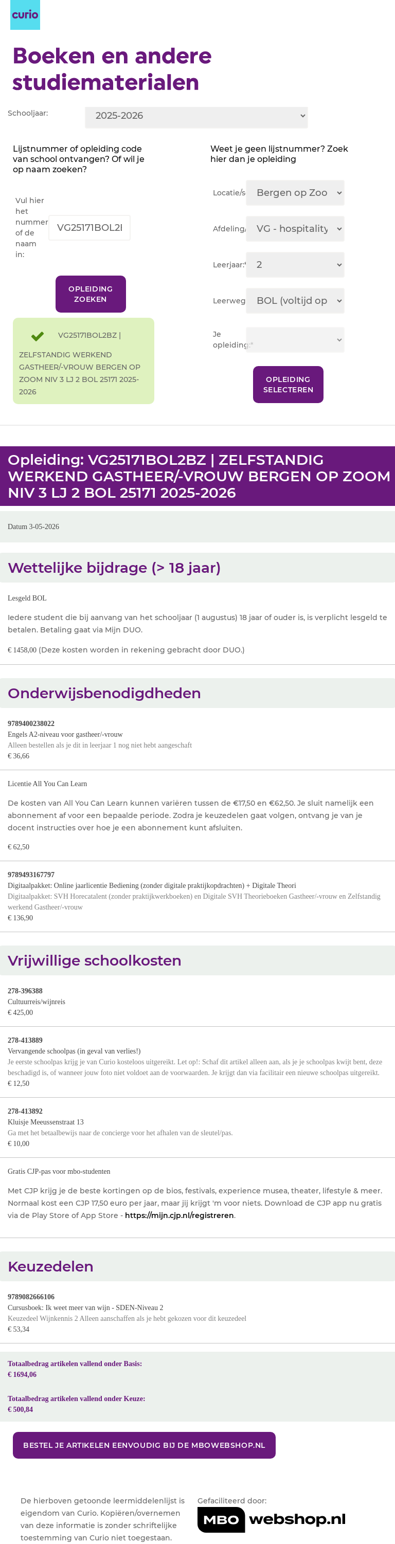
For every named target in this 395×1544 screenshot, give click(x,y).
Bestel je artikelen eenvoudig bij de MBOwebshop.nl (144, 1445)
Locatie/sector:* (229, 192)
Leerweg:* (229, 300)
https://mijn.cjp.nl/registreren (179, 1215)
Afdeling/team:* (229, 228)
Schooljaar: (28, 113)
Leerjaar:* (229, 264)
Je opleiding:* (229, 340)
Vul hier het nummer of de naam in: (31, 227)
